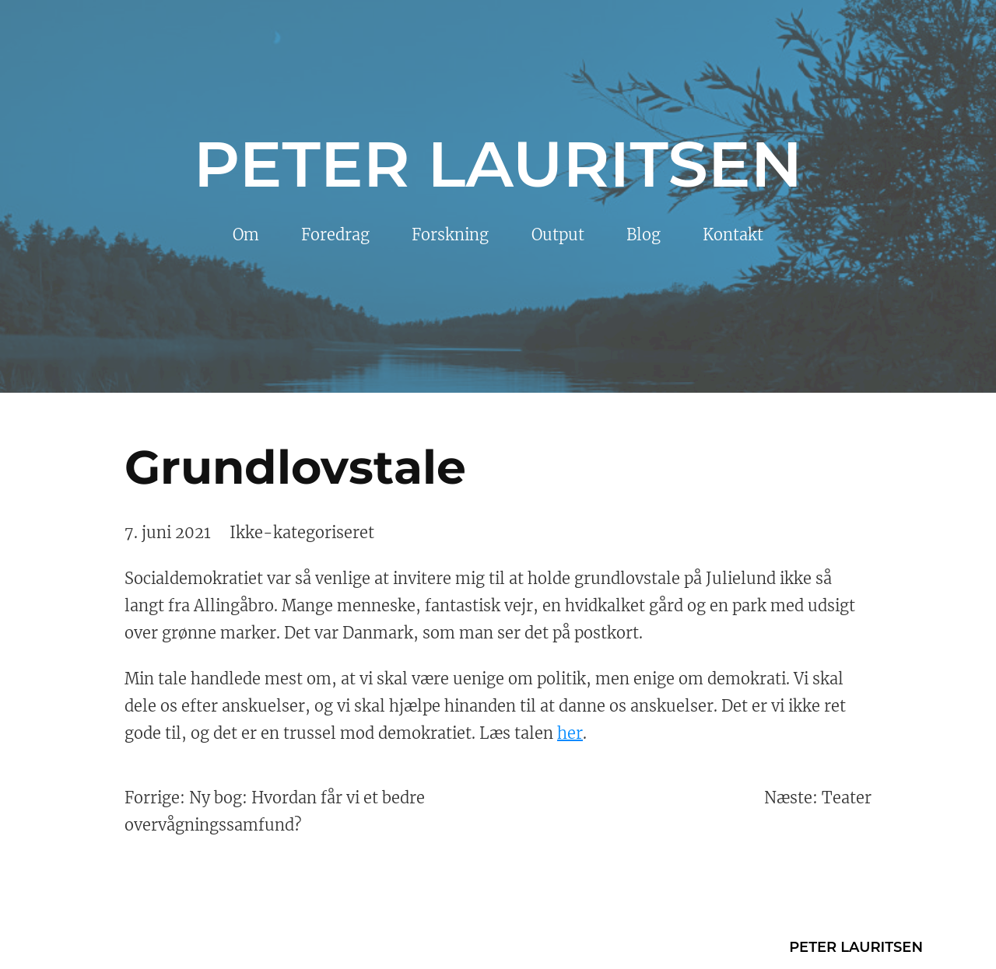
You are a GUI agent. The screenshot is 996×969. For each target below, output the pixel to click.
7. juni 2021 (167, 532)
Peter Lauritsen (498, 164)
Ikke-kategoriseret (302, 532)
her (570, 733)
